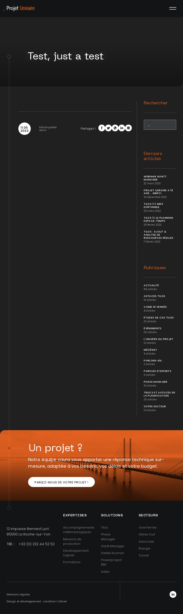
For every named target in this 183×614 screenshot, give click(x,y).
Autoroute (146, 542)
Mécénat (150, 350)
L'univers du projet (158, 339)
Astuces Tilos (154, 296)
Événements (153, 328)
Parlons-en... (154, 360)
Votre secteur (155, 406)
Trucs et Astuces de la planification (159, 394)
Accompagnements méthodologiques (78, 529)
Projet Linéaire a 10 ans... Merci (158, 192)
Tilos (104, 527)
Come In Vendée (155, 307)
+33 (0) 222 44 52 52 (37, 543)
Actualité (151, 285)
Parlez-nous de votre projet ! (61, 482)
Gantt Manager (112, 546)
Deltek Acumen (112, 553)
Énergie (144, 548)
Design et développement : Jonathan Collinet (37, 601)
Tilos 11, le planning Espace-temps (158, 219)
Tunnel (144, 555)
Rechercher (156, 103)
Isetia (105, 572)
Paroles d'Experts (157, 371)
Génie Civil (147, 534)
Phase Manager (156, 382)
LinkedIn (173, 594)
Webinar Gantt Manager (155, 178)
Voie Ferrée (148, 527)
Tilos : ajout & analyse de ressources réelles (158, 235)
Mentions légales (18, 594)
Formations (72, 562)
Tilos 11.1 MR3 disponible (153, 205)
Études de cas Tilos (159, 317)
